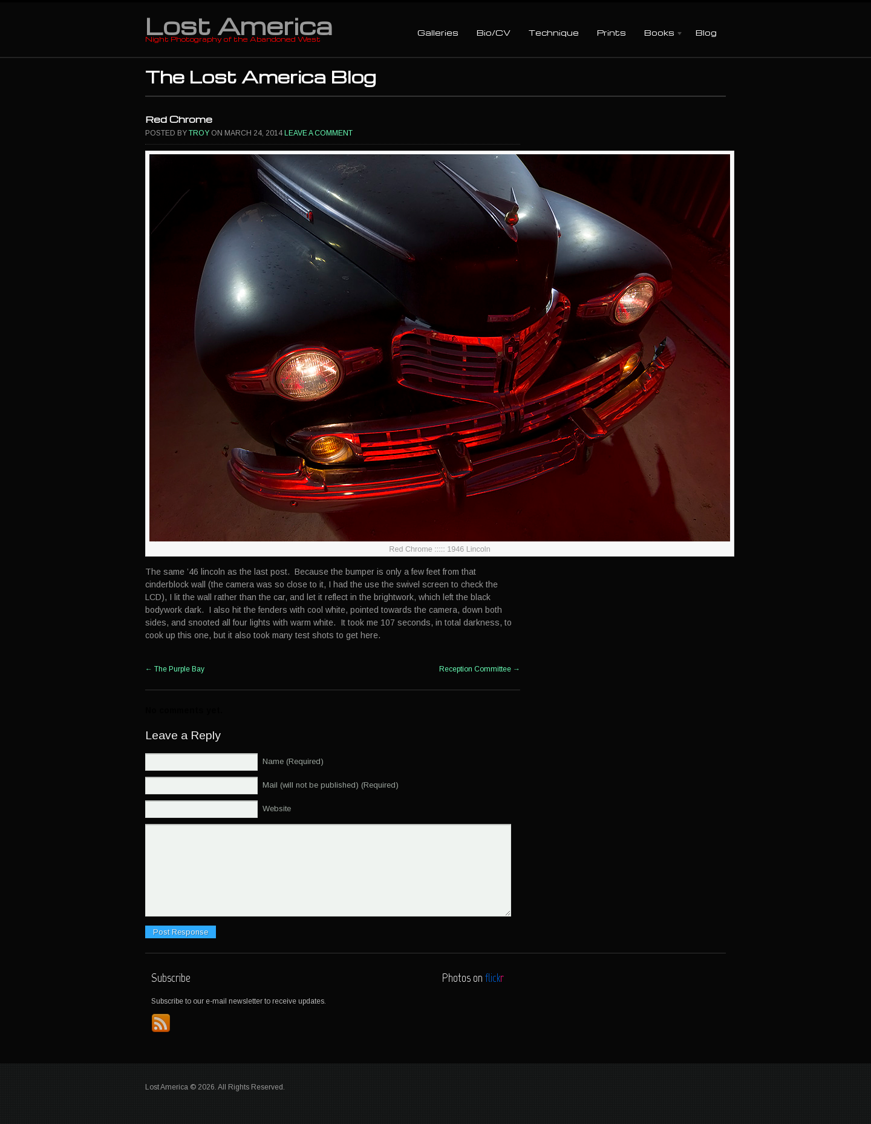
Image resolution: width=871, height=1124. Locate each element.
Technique (554, 32)
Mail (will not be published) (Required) (331, 784)
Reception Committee (479, 669)
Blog (706, 32)
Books (659, 33)
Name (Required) (293, 761)
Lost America (238, 25)
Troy (199, 133)
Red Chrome (178, 119)
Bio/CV (494, 32)
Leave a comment (318, 133)
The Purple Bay (174, 669)
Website (277, 808)
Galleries (437, 32)
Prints (611, 32)
